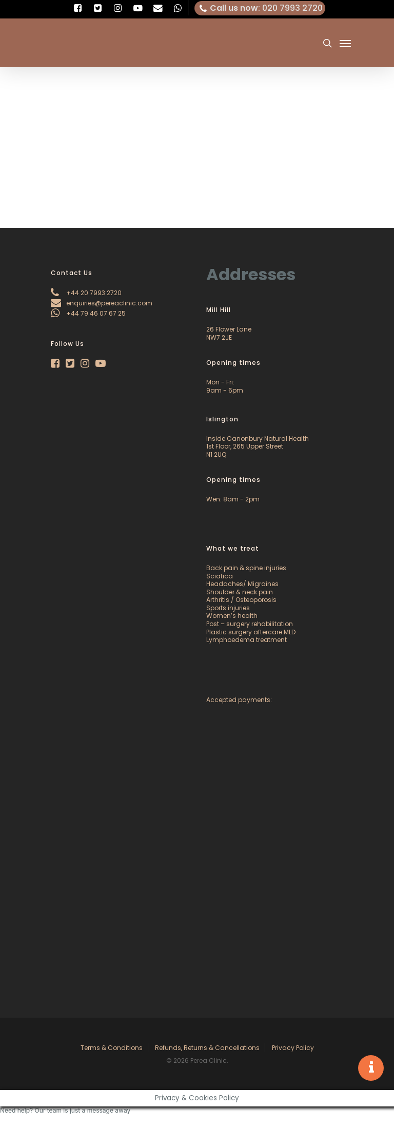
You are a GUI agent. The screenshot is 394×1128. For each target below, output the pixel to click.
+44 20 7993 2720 (86, 292)
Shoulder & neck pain (239, 592)
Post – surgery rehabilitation (249, 623)
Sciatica (219, 576)
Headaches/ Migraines (242, 583)
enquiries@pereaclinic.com (101, 303)
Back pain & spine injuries (246, 567)
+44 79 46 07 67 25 (88, 313)
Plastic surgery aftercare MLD (251, 632)
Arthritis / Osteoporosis (241, 599)
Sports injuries (228, 608)
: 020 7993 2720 (260, 8)
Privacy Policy (293, 1047)
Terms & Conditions (112, 1047)
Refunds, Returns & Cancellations (207, 1047)
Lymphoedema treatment (246, 639)
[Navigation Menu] (345, 43)
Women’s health (232, 615)
